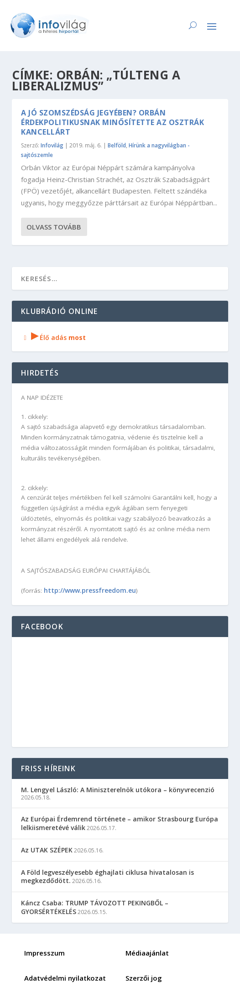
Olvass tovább (53, 226)
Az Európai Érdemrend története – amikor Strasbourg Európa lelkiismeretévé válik (119, 823)
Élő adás (53, 337)
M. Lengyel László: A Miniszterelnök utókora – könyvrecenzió (117, 789)
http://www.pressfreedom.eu (90, 590)
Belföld (117, 145)
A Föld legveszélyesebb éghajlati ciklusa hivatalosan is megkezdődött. (107, 876)
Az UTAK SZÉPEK (47, 850)
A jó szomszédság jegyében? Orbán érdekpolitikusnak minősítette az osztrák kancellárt (112, 122)
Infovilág (52, 145)
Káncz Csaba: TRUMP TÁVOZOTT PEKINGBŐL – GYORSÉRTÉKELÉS (94, 907)
